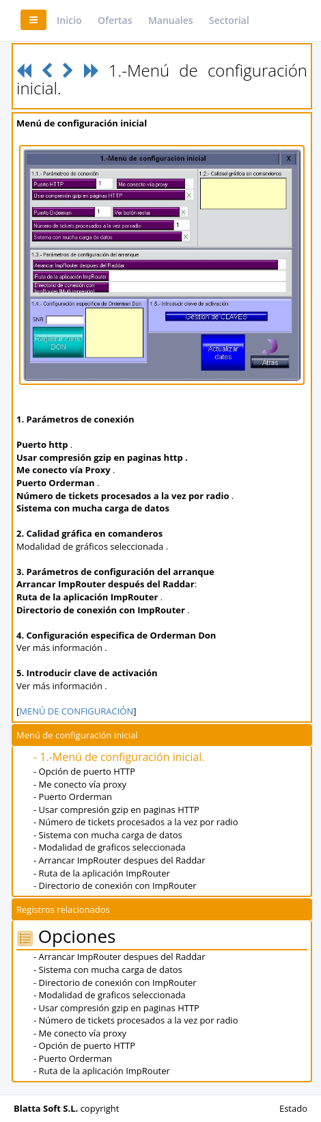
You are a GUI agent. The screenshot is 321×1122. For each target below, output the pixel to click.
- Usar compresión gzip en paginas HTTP (116, 809)
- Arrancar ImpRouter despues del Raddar (119, 860)
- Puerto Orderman (72, 796)
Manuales (170, 20)
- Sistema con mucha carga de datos (107, 835)
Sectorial (229, 20)
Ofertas (115, 20)
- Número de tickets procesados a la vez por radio (135, 822)
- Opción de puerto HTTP (84, 771)
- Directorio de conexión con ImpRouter (115, 885)
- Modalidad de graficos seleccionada (109, 847)
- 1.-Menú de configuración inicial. (118, 756)
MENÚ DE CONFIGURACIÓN (76, 711)
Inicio (69, 20)
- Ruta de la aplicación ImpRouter (101, 873)
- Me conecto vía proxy (79, 784)
